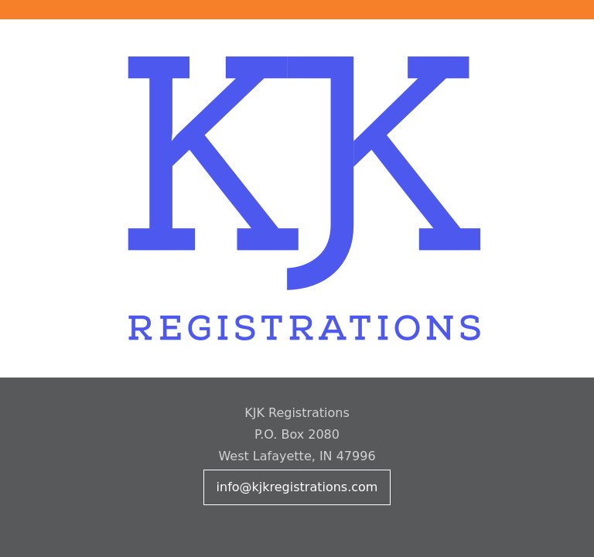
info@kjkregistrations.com (297, 487)
